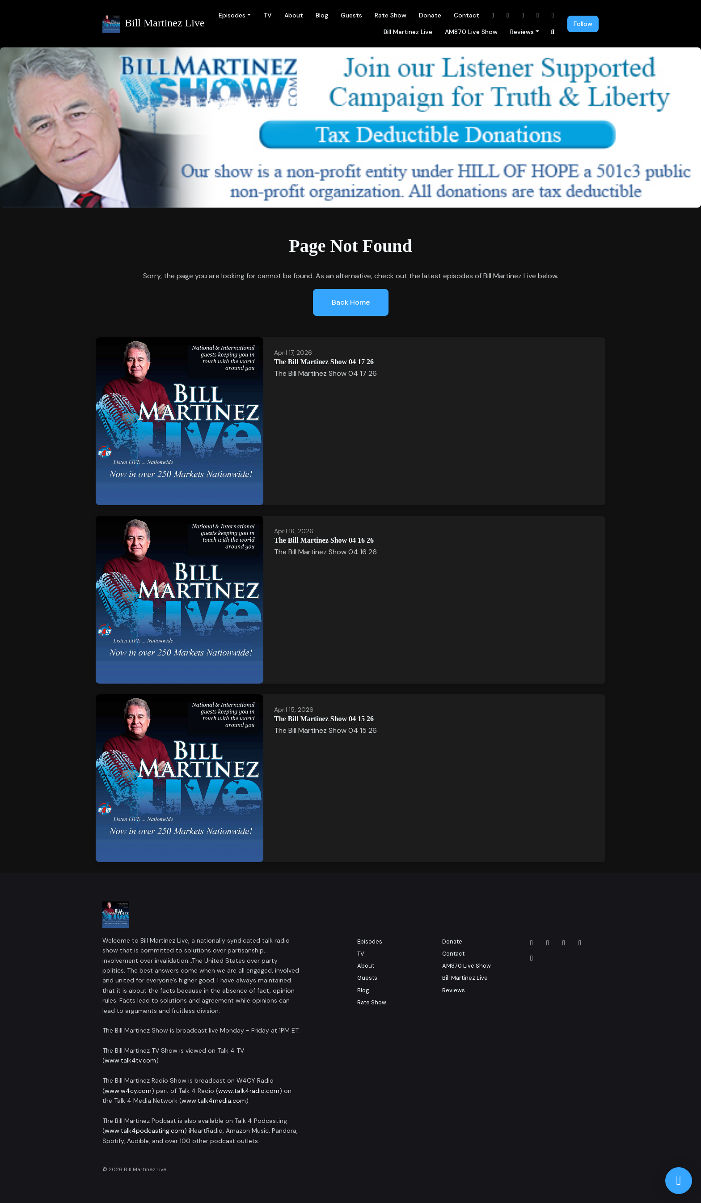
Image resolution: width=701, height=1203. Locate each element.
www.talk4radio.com (248, 1091)
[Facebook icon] (531, 943)
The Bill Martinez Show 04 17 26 (324, 362)
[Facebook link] (493, 15)
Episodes (232, 15)
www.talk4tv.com (130, 1060)
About (293, 15)
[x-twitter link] (553, 15)
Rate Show (390, 15)
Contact (466, 15)
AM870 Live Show (471, 32)
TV (267, 15)
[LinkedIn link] (523, 15)
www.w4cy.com (128, 1091)
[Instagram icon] (547, 943)
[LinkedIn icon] (563, 943)
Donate (430, 15)
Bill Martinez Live (408, 32)
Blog (322, 15)
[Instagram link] (507, 15)
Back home (351, 302)
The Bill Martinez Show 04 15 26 (324, 719)
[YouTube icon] (531, 958)
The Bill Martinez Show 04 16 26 (324, 540)
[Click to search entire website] (553, 32)
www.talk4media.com (214, 1101)
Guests (351, 15)
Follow (583, 24)
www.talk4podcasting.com (144, 1130)
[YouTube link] (537, 15)
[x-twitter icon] (579, 943)
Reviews (522, 32)
